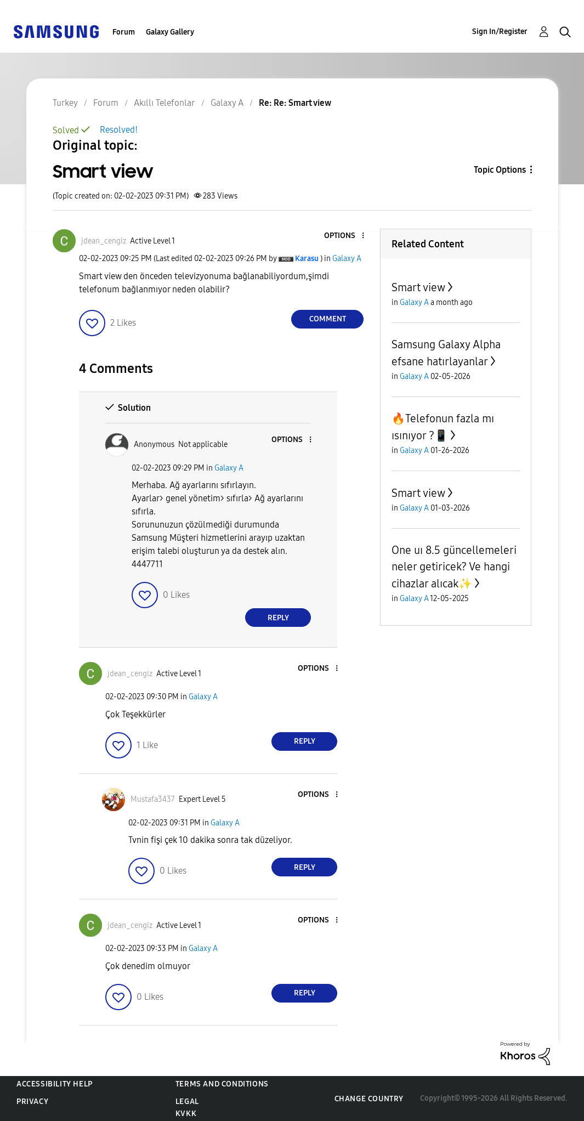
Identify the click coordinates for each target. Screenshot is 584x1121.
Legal (187, 1101)
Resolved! (119, 129)
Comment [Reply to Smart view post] (327, 319)
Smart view (418, 287)
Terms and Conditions (222, 1084)
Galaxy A (346, 258)
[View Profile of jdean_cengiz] (103, 241)
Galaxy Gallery (170, 32)
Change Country (369, 1098)
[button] (345, 236)
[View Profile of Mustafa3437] (153, 799)
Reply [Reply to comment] (278, 617)
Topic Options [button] (500, 170)
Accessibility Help (54, 1084)
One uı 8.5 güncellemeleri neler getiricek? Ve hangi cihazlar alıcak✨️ (454, 566)
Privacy (32, 1101)
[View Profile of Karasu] (307, 258)
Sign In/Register (500, 31)
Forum (123, 32)
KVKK (185, 1113)
